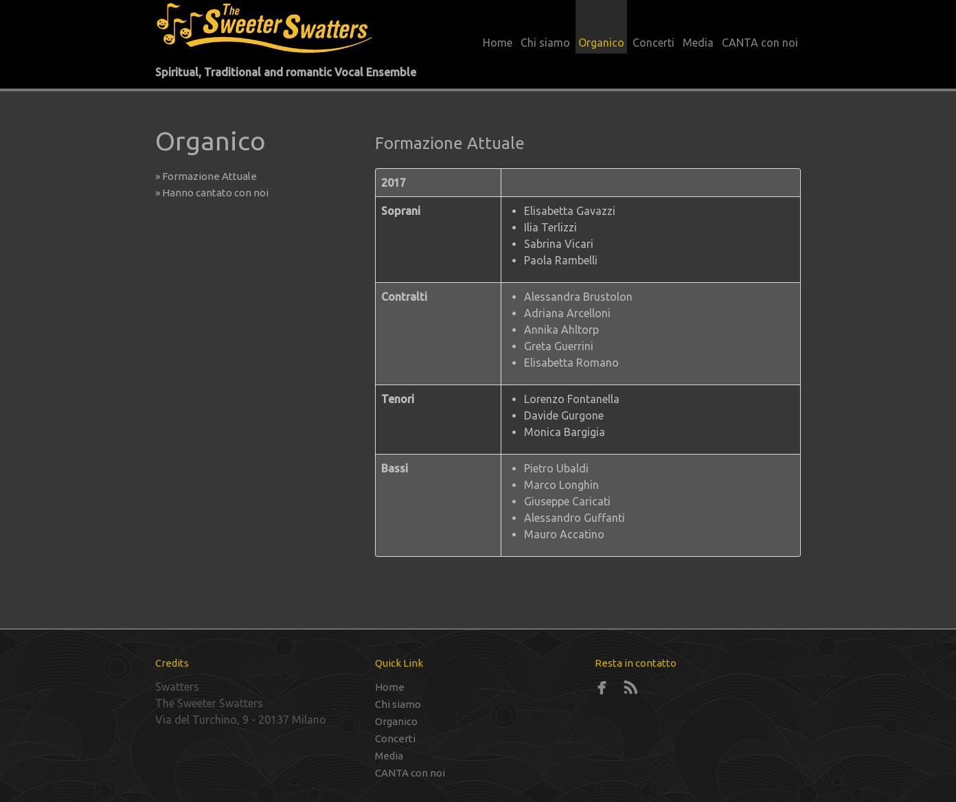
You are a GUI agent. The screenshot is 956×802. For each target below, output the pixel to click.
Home (497, 42)
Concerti (653, 42)
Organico (601, 42)
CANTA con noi (760, 42)
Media (698, 42)
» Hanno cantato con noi (216, 192)
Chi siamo (545, 42)
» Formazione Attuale (210, 176)
